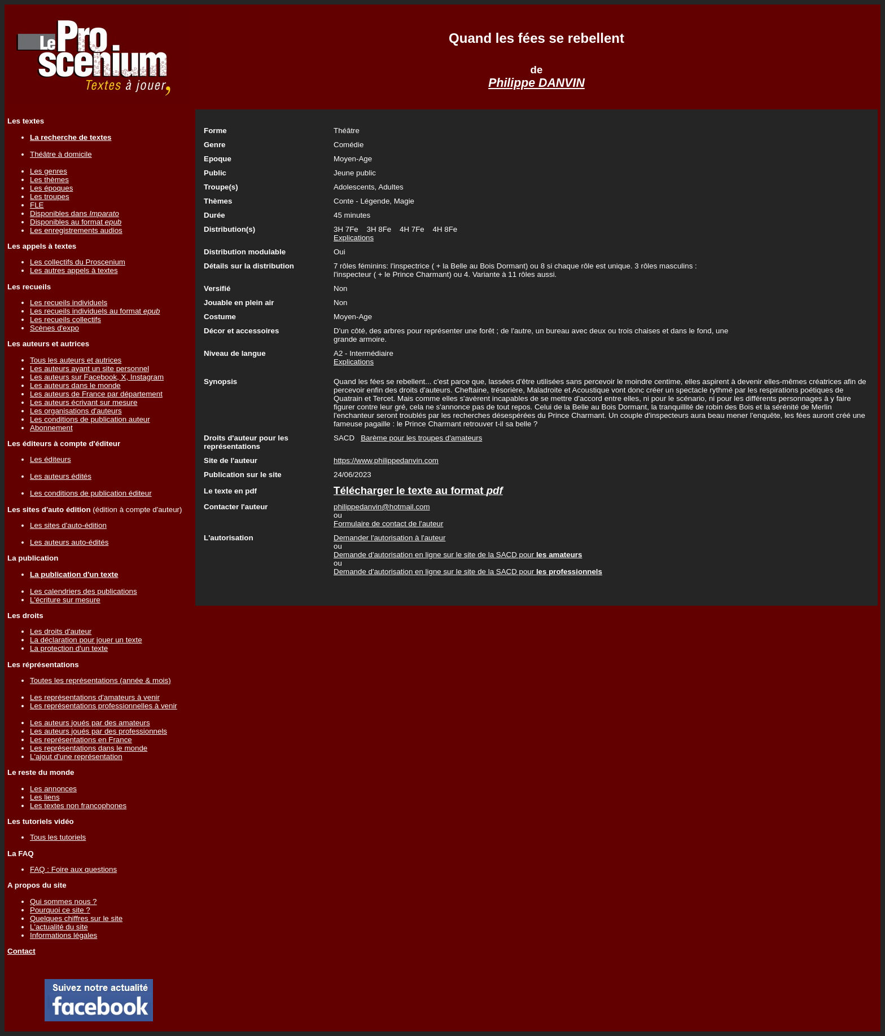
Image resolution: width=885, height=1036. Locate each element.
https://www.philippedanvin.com (386, 460)
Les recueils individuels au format (95, 311)
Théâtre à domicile (61, 154)
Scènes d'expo (54, 328)
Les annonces (53, 788)
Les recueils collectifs (65, 319)
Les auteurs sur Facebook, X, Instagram (97, 377)
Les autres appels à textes (74, 270)
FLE (36, 205)
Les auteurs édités (60, 476)
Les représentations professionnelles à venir (103, 706)
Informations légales (63, 935)
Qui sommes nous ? (63, 901)
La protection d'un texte (69, 648)
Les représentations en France (81, 739)
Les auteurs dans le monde (75, 385)
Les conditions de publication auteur (90, 419)
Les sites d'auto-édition (68, 525)
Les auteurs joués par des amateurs (90, 722)
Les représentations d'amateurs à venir (95, 697)
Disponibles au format (75, 222)
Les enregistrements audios (76, 230)
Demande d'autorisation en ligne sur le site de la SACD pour (458, 554)
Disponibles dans (74, 213)
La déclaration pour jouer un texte (86, 640)
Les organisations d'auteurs (76, 411)
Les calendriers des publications (83, 591)
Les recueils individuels (68, 302)
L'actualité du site (59, 927)
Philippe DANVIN (536, 83)
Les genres (48, 171)
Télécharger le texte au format (418, 490)
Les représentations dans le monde (88, 748)
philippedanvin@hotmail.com (382, 506)
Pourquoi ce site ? (60, 910)
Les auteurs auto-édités (69, 542)
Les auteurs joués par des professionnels (98, 731)
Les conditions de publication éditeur (91, 493)
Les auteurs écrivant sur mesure (83, 402)
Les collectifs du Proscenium (77, 262)
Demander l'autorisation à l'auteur (389, 538)
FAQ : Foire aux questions (73, 869)
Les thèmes (49, 179)
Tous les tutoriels (58, 837)
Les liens (45, 797)
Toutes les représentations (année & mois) (100, 680)
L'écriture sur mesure (65, 600)
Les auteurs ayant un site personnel (89, 368)
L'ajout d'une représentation (76, 756)
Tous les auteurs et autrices (75, 360)
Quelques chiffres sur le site (76, 918)
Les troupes (49, 196)
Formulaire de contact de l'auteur (388, 523)
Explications (354, 237)
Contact (21, 951)
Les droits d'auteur (60, 631)
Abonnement (51, 428)
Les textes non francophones (78, 805)
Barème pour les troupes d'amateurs (421, 438)
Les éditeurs (50, 459)
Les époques (51, 188)
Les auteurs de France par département (96, 394)
